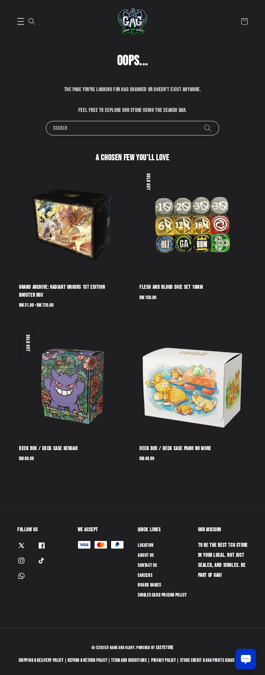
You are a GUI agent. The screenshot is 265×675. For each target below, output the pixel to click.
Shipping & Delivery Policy (41, 660)
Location (146, 545)
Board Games (149, 585)
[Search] (208, 128)
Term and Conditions (129, 660)
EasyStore (165, 647)
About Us (146, 555)
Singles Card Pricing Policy (162, 595)
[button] (20, 21)
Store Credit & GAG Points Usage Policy (213, 660)
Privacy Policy (163, 660)
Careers (145, 575)
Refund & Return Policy (87, 660)
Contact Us (147, 565)
